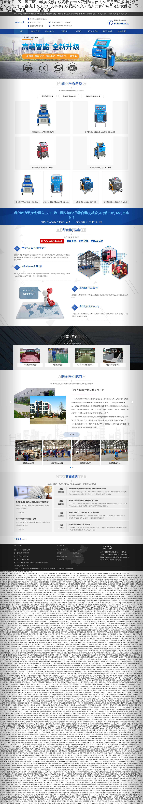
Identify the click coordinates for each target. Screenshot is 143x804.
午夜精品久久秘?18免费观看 (85, 717)
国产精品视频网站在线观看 (60, 579)
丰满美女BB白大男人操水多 (99, 690)
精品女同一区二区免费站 (22, 561)
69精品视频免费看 (32, 702)
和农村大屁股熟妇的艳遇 (47, 575)
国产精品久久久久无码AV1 (51, 790)
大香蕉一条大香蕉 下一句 (95, 667)
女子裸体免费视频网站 (45, 759)
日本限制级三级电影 (118, 786)
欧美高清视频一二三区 (49, 634)
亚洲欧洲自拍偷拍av (117, 776)
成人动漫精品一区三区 (63, 646)
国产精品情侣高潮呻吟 (32, 680)
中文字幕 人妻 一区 (105, 711)
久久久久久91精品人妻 (100, 757)
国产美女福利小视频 (29, 621)
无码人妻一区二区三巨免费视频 (33, 644)
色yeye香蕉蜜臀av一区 (31, 548)
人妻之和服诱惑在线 (44, 711)
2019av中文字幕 (105, 698)
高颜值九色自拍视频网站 (56, 730)
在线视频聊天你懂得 (111, 796)
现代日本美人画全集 (50, 600)
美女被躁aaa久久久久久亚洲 (52, 590)
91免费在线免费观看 (74, 554)
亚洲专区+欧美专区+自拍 (102, 546)
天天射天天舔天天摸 (75, 803)
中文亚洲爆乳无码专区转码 (53, 782)
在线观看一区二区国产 (50, 565)
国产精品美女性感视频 (45, 667)
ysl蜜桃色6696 (90, 565)
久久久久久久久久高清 (22, 751)
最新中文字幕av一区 (83, 573)
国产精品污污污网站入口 (59, 577)
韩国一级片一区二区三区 (79, 767)
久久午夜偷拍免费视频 (69, 782)
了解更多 (71, 405)
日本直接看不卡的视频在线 (78, 581)
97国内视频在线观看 (116, 721)
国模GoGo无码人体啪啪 (108, 652)
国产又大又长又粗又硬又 (40, 609)
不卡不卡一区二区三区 (59, 786)
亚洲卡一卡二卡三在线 (64, 552)
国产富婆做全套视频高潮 (84, 602)
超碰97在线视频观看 (65, 767)
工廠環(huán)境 (107, 31)
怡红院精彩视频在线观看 (82, 765)
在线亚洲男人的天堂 (53, 546)
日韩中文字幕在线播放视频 (105, 636)
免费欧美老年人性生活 (31, 617)
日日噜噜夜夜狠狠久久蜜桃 (101, 776)
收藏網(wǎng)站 (113, 14)
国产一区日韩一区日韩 (61, 803)
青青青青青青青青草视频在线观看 (107, 625)
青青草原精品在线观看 (86, 734)
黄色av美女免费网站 (68, 556)
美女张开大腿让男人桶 (79, 650)
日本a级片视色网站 (108, 692)
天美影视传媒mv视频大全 (37, 723)
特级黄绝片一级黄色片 (65, 565)
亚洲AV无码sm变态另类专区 (97, 588)
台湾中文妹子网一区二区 (76, 654)
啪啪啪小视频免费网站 (111, 705)
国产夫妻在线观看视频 (31, 686)
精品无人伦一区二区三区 (83, 773)
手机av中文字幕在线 (70, 623)
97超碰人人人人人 (90, 688)
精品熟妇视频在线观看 (51, 619)
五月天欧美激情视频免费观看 (104, 598)
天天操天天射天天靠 (55, 778)
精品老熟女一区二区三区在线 (69, 546)
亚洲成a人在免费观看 (93, 719)
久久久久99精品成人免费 (39, 763)
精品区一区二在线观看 (102, 615)
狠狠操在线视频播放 (109, 650)
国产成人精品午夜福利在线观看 (33, 650)
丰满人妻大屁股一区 (64, 705)
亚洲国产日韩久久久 (92, 711)
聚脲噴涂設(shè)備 (47, 96)
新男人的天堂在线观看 (71, 632)
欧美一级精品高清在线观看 (75, 617)
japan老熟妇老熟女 (60, 794)
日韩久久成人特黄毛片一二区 (115, 790)
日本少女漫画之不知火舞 (73, 753)
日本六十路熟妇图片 (70, 742)
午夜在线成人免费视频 (77, 625)
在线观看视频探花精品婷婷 (29, 780)
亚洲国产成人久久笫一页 (90, 577)
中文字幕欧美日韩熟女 (31, 803)
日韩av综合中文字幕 (34, 596)
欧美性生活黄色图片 (83, 690)
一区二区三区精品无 (34, 583)
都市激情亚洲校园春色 (60, 736)
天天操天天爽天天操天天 (82, 671)
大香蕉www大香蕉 (52, 784)
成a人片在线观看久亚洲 (34, 634)
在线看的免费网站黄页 (49, 583)
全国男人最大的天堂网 (72, 763)
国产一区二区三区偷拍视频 (105, 640)
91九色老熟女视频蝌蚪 (91, 730)
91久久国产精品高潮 (68, 590)
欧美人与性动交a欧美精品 (38, 719)
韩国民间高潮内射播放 (74, 634)
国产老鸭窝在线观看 (102, 759)
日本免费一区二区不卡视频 (111, 686)
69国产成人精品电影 (96, 627)
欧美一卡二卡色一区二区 (81, 673)
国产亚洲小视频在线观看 (90, 736)
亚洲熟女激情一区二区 (42, 767)
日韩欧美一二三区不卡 (63, 625)
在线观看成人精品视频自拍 (21, 567)
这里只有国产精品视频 (84, 623)
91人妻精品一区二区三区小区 (24, 773)
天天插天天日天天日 (112, 575)
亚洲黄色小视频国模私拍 (89, 677)
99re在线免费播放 (71, 799)
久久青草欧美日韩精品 (118, 748)
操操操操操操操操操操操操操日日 (52, 632)
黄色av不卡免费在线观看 (79, 575)
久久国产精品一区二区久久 (106, 736)
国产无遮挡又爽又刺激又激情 (116, 588)
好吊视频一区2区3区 (39, 734)
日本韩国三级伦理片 (78, 606)
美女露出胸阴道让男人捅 (119, 763)
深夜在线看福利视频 (76, 792)
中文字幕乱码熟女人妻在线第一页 (89, 652)
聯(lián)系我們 (122, 31)
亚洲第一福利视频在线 (60, 721)
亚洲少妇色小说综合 (65, 684)
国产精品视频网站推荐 (56, 609)
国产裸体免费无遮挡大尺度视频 (41, 579)
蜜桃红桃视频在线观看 (45, 786)
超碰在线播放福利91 (88, 638)
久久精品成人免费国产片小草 (120, 638)
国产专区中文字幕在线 (39, 546)
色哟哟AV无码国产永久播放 (81, 611)
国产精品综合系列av (26, 609)
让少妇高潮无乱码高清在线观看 (30, 715)
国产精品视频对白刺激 (46, 558)
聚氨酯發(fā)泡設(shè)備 (93, 96)
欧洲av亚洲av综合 (89, 715)
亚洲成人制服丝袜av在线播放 (94, 702)
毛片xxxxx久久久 (66, 604)
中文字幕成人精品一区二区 (119, 663)
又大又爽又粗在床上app (38, 567)
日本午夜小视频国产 (45, 617)
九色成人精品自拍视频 (119, 803)
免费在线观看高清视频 (68, 757)
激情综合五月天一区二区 (66, 751)
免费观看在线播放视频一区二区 (113, 550)
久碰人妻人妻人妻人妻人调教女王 (82, 680)
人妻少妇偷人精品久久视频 (59, 654)
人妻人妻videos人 (64, 588)
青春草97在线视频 (90, 654)
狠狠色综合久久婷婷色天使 (72, 640)
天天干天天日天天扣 (24, 796)
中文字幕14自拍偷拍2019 (112, 738)
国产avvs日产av (102, 677)
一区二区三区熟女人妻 (45, 554)
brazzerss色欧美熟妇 (117, 546)
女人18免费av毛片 (46, 742)
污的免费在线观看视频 (31, 667)
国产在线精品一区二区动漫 (30, 558)
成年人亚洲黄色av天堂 (104, 788)
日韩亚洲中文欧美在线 (26, 581)
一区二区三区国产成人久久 (75, 698)
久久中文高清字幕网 (99, 602)
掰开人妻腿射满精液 (72, 594)
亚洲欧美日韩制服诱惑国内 (60, 780)
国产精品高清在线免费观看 (46, 707)
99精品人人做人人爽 (64, 569)
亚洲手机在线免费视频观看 (87, 629)
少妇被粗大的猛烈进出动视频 (49, 661)
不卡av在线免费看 (83, 609)
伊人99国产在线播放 (65, 596)
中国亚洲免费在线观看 (28, 577)
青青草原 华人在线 (32, 648)
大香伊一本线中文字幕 (24, 728)
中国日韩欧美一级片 (82, 732)
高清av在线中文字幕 (99, 675)
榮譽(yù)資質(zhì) (93, 31)
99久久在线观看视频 (40, 629)
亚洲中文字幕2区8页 (94, 746)
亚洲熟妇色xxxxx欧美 (72, 652)
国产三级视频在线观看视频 (67, 661)
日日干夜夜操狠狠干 (36, 790)
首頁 (21, 31)
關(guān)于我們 (35, 31)
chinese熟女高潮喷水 (27, 713)
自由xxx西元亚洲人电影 (75, 642)
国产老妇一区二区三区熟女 (66, 659)
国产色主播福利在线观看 (42, 581)
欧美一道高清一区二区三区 (77, 780)
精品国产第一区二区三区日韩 (31, 552)
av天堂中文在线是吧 (49, 638)
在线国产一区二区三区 (76, 713)
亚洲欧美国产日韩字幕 (106, 583)
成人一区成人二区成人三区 (23, 546)
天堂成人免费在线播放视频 (68, 694)
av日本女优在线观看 (117, 682)
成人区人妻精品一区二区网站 (96, 790)
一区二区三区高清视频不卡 (39, 652)
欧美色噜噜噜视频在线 (33, 625)
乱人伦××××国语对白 (62, 583)
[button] (10, 402)
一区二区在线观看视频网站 (94, 780)
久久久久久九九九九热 (24, 776)
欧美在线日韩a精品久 (114, 757)
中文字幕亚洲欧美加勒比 (106, 642)
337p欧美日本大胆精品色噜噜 (72, 677)
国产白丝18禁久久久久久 (30, 707)
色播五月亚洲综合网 (53, 694)
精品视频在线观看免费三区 (112, 761)
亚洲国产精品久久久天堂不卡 (28, 786)
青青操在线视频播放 (91, 604)
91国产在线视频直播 (73, 709)
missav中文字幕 (79, 621)
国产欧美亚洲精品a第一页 (112, 702)
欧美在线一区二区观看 (108, 554)
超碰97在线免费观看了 (86, 663)
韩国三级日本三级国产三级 (68, 615)
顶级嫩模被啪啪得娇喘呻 (84, 755)
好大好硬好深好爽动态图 (111, 667)
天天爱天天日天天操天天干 (76, 702)
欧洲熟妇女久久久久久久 (102, 728)
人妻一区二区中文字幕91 (70, 613)
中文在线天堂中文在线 (96, 705)
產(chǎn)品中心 (50, 31)
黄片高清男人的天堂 (86, 709)
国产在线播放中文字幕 (105, 604)
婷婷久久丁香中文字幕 (53, 604)
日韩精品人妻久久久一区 (104, 629)
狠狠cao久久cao (112, 619)
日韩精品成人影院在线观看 (47, 636)
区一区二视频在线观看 (32, 661)
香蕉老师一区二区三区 (76, 579)
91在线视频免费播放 (108, 621)
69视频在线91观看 (48, 665)
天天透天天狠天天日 (54, 573)
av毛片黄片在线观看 (97, 659)
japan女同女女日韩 (96, 765)
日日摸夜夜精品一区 (81, 556)
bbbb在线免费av (97, 773)
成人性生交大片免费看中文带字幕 (28, 646)
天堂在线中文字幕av (26, 734)
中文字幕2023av (26, 665)
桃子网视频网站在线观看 (47, 646)
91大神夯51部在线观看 (40, 748)
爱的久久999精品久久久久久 (22, 627)
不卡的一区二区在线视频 (35, 673)
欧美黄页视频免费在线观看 (105, 648)
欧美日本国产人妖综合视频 (77, 711)
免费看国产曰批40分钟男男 (102, 734)
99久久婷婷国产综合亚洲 (93, 569)
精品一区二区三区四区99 (45, 657)
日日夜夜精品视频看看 (114, 613)
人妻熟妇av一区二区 (62, 707)
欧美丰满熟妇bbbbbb (99, 709)
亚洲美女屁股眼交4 (116, 753)
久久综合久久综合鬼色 (108, 707)
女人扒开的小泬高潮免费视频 (33, 550)
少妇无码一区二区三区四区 (80, 705)
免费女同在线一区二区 (97, 590)
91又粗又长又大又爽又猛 (54, 675)
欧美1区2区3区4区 (78, 744)
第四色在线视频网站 (81, 696)
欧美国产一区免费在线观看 (102, 632)
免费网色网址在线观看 (53, 773)
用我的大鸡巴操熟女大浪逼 (97, 673)
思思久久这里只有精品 (82, 590)
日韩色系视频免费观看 (23, 590)
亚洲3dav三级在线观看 (61, 558)
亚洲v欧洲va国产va (38, 782)
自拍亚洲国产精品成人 (111, 713)
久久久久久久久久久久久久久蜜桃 (99, 556)
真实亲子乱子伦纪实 (116, 799)
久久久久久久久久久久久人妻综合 (110, 581)
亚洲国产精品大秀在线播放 (53, 717)
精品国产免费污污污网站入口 (101, 586)
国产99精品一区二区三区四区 (62, 606)
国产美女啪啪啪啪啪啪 (79, 596)
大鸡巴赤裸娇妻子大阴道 (66, 784)
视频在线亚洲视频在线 (90, 558)
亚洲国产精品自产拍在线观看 (121, 711)
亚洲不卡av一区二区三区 (86, 546)
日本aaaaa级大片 (61, 634)
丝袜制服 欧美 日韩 (51, 611)
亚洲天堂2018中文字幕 (70, 609)
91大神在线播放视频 (90, 579)
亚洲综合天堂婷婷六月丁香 (58, 725)
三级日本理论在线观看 (63, 638)
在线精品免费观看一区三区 (84, 675)
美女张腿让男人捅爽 (59, 759)
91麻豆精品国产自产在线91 (108, 646)
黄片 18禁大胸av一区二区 (107, 577)
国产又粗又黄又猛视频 (65, 673)
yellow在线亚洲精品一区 (29, 711)
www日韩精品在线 (105, 803)
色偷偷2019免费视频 (95, 692)
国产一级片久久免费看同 (91, 552)
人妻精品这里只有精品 (62, 648)
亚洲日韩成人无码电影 (24, 579)
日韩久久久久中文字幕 (51, 673)
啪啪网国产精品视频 (107, 596)
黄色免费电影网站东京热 (49, 552)
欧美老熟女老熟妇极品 (116, 782)
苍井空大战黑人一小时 (100, 661)
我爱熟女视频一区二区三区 (84, 757)
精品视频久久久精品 (100, 740)
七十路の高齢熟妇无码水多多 (84, 784)
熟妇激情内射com (44, 663)
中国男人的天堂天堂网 (68, 746)
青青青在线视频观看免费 (103, 763)
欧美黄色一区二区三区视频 (35, 600)
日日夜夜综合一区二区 (32, 606)
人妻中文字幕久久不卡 (91, 657)
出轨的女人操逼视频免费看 (79, 644)
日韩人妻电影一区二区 (59, 617)
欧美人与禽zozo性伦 (87, 748)
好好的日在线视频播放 (55, 613)
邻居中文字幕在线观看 (70, 690)
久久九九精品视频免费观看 (53, 556)
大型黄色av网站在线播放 (95, 644)
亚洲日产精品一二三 (112, 709)
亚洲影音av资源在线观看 (69, 573)
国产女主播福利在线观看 (94, 686)
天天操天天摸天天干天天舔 (56, 594)
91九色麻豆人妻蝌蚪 (77, 646)
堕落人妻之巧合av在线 (37, 561)
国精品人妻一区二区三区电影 (43, 736)
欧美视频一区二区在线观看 (63, 680)
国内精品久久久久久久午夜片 (91, 634)
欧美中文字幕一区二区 (66, 627)
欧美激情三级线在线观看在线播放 (67, 586)
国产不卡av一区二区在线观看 (85, 728)
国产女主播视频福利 (37, 619)
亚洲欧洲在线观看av (39, 773)
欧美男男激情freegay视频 (115, 565)
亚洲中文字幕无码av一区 (43, 577)
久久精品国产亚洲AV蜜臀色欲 (24, 640)
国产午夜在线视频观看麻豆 (54, 734)
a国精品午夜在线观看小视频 (96, 575)
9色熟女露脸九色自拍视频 (82, 769)
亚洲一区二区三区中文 (44, 654)
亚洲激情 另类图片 (91, 625)
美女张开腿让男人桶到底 (76, 571)
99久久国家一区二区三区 (44, 592)
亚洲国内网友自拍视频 (111, 609)
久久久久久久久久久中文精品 (62, 667)
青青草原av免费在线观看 (92, 698)
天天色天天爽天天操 (45, 698)
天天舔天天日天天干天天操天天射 (57, 642)
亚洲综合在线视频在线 (22, 784)
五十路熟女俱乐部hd (26, 573)
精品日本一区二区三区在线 (109, 719)
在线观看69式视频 (120, 642)
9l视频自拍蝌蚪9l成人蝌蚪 (42, 709)
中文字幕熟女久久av (24, 619)
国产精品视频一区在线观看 (36, 746)
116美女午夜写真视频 (118, 629)
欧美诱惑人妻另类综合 (52, 692)
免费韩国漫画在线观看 (26, 629)
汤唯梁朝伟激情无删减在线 (46, 686)
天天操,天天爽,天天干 (111, 563)
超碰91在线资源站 (50, 792)
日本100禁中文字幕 (77, 657)
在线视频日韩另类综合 (28, 694)
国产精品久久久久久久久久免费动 (47, 744)
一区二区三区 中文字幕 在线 (38, 602)
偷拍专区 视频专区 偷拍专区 (31, 705)
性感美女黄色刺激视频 (45, 721)
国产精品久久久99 (75, 638)
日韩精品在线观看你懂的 (90, 725)
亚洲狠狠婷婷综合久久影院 (56, 763)
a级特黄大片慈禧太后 (100, 680)
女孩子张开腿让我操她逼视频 (52, 550)
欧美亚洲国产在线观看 (90, 636)
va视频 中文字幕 (41, 675)
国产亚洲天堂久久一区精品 (116, 548)
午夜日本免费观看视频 (28, 738)
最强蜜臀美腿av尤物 (105, 730)
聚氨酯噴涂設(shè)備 (69, 96)
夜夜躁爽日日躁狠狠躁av (103, 567)
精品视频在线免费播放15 (120, 715)
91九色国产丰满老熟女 (60, 554)
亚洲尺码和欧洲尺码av (48, 625)
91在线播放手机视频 (23, 696)
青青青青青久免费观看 (22, 556)
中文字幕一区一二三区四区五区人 (54, 753)
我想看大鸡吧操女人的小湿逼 (100, 799)
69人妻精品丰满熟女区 (87, 740)
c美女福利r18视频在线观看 (96, 684)
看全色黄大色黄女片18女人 (49, 563)
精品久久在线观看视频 (32, 575)
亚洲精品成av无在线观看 (65, 621)
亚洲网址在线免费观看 (74, 794)
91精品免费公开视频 (118, 632)
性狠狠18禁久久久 (98, 563)
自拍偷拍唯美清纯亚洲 (95, 696)
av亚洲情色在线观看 (116, 654)
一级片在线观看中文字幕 (102, 594)
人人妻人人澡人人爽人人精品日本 (105, 669)
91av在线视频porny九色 (52, 696)
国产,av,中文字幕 (41, 740)
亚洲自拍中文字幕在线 (79, 686)
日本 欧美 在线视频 (39, 611)
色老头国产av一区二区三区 (51, 615)
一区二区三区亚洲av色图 (74, 725)
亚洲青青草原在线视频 (36, 757)
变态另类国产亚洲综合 (109, 569)
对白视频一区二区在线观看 (30, 761)
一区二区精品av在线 (111, 611)
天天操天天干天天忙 (117, 728)
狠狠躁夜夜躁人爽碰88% (64, 761)
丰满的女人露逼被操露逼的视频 (109, 592)
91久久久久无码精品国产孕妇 (101, 682)
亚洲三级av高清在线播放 (30, 554)
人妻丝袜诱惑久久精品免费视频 (52, 598)
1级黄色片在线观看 (85, 586)
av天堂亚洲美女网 (77, 552)
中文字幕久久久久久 (67, 769)
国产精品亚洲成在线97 (97, 609)
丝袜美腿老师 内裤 (75, 776)
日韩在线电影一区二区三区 (59, 702)
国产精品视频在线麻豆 (44, 669)
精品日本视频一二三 (84, 738)
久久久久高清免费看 (37, 590)
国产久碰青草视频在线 (29, 592)
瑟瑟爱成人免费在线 (61, 665)
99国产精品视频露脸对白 (58, 709)
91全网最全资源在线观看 (81, 627)
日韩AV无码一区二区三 (74, 788)
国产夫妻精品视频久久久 (118, 558)
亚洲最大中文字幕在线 (30, 684)
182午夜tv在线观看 (44, 702)
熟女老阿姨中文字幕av (36, 753)
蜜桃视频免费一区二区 (37, 556)
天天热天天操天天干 (103, 721)
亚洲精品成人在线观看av (46, 803)
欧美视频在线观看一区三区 (70, 740)
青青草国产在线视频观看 (68, 602)
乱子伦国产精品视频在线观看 (79, 588)
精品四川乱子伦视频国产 (91, 646)
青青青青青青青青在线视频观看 (66, 755)
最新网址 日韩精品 (24, 719)
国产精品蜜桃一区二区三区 (71, 598)
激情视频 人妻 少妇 (48, 794)
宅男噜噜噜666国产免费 (114, 700)
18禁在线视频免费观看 (40, 573)
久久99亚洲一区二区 (112, 602)
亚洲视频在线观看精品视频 (111, 696)
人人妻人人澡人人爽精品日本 (120, 694)
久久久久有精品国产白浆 (94, 650)
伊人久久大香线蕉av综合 (63, 575)
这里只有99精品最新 (42, 738)
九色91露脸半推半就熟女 (106, 606)
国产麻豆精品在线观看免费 (49, 596)
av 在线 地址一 (72, 548)
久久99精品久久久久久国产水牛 (32, 565)
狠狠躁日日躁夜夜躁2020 (22, 652)
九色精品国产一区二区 (22, 788)
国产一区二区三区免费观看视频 (100, 573)
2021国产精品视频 (52, 751)
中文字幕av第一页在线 (25, 611)
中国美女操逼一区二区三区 (56, 771)
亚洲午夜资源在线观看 (102, 782)
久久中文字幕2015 (38, 659)
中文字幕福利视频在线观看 (66, 563)
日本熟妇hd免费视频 (30, 682)
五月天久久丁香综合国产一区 (119, 792)
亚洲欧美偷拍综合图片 (104, 688)
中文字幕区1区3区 (96, 600)
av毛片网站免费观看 (104, 558)
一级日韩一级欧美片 (53, 629)
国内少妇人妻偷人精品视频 (86, 567)
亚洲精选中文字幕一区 (55, 748)
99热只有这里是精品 (80, 719)
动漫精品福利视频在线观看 (68, 561)
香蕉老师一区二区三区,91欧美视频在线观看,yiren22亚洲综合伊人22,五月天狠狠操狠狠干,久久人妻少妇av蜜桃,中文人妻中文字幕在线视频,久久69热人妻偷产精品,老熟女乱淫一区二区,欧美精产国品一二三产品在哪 (71, 6)
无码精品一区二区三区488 (30, 698)
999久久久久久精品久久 (75, 577)
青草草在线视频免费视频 (120, 742)
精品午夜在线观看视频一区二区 (81, 682)
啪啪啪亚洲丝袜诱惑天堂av (112, 561)
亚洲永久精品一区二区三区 (23, 730)
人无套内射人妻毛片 (45, 548)
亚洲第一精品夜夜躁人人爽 (119, 586)
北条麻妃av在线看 (117, 688)
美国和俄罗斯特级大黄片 (49, 569)
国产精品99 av (54, 767)
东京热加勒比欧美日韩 (71, 567)
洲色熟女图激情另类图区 (50, 588)
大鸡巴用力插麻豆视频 (112, 778)
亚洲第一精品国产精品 (74, 786)
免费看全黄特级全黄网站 (39, 690)
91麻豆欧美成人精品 (22, 765)
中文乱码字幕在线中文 (35, 615)
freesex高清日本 (115, 573)
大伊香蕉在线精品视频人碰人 (103, 742)
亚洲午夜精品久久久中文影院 (33, 586)
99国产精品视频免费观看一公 (121, 788)
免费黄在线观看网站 (117, 594)
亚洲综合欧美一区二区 (41, 640)
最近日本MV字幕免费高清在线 (74, 730)
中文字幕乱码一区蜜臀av (79, 667)
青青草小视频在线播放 (96, 550)
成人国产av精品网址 (55, 738)
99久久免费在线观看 (95, 751)
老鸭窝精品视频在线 (111, 659)
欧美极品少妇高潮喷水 (52, 561)
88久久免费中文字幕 (46, 606)
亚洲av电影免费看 (82, 778)
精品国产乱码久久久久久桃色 (120, 698)
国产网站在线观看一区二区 (86, 694)
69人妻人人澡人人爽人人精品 (38, 594)
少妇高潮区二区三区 (101, 565)
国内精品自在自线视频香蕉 (113, 684)
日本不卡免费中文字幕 (75, 558)
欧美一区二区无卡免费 (100, 771)
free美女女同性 (89, 669)
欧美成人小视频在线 (109, 765)
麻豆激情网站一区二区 (35, 588)
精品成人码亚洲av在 (82, 550)
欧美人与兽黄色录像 (71, 771)
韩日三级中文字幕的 (93, 581)
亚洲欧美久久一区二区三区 (24, 677)
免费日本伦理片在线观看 (111, 627)
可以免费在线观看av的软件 (109, 767)
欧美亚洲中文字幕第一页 (106, 725)
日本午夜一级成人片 (56, 623)
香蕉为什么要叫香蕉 (91, 606)
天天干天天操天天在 (116, 623)
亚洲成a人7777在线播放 (33, 563)
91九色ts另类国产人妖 (61, 713)
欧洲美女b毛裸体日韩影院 (109, 571)
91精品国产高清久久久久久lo (27, 654)
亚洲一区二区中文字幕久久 (92, 621)
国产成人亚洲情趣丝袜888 (97, 778)
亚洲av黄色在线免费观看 (84, 661)
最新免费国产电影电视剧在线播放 (107, 579)
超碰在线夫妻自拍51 (78, 565)
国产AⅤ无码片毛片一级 (34, 569)
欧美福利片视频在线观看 (37, 765)
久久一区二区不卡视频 (77, 583)
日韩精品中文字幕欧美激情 (56, 652)
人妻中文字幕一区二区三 (78, 592)
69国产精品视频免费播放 (108, 634)
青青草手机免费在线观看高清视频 (30, 623)
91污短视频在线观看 (100, 619)
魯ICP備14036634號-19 (66, 539)
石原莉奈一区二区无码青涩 (65, 671)
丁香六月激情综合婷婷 (89, 788)
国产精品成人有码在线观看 (108, 552)
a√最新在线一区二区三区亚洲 (56, 799)
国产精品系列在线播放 (91, 617)
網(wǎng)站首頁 (102, 14)
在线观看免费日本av (78, 604)
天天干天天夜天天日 (42, 700)
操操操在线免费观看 (97, 561)
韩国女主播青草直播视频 (67, 692)
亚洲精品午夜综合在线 (51, 732)
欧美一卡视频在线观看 (91, 642)
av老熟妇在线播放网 (27, 571)
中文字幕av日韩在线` (68, 728)
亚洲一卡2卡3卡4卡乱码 (85, 548)
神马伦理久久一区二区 (87, 598)
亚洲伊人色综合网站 (115, 615)
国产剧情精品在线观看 (38, 692)
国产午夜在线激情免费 (50, 586)
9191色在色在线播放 (40, 613)
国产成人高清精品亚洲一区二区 (58, 776)
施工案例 (79, 31)
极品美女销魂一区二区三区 (60, 571)
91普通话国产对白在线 (55, 690)
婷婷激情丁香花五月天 (43, 688)
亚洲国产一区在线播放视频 (119, 556)
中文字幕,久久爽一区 (84, 613)
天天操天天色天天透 (106, 744)
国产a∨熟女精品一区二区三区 (121, 567)
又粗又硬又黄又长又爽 (75, 721)
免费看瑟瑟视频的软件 (47, 680)
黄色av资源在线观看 (53, 602)
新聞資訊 (64, 31)
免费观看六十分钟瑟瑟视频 (54, 567)
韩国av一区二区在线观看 (46, 648)
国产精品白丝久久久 (90, 648)
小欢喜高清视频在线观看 (59, 548)
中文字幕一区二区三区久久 (85, 615)
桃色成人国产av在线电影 (115, 680)
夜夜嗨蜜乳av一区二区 (91, 583)
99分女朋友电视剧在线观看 (82, 600)
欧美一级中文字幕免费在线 (84, 563)
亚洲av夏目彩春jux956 (63, 644)
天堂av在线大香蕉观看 (78, 569)
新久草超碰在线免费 (121, 725)
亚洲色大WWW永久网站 (85, 619)
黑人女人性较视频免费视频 (33, 632)
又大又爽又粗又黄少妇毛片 (37, 604)
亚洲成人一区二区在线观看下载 (90, 554)
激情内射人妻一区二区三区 (102, 663)
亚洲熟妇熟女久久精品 (75, 665)
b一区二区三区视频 (111, 590)
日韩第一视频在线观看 (90, 665)
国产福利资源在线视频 (68, 550)
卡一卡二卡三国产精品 (59, 698)
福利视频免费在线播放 (52, 627)
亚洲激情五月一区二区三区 (42, 571)
